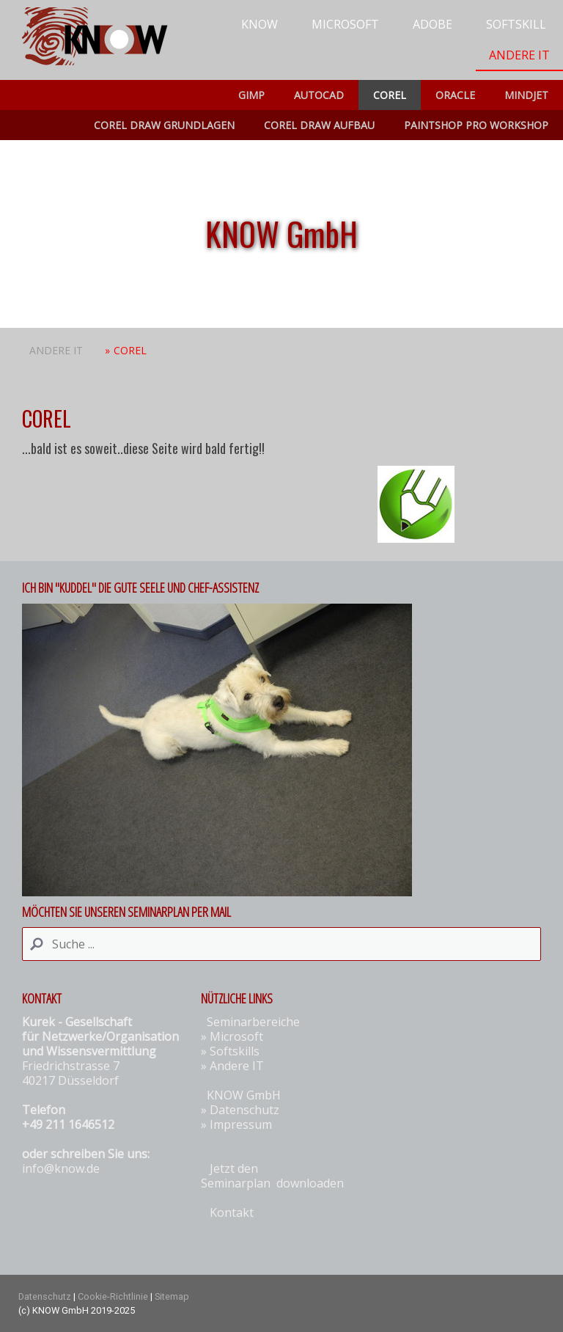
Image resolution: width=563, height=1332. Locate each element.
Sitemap (172, 1296)
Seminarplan (236, 1183)
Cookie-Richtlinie (113, 1296)
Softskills (235, 1051)
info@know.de (61, 1168)
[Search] (281, 944)
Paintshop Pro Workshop (476, 125)
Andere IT (519, 55)
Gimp (251, 95)
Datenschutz (244, 1110)
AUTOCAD (319, 95)
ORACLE (455, 95)
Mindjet (526, 95)
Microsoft (345, 24)
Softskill (516, 24)
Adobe (432, 24)
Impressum (241, 1124)
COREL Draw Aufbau (319, 125)
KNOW (259, 24)
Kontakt (232, 1212)
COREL (389, 95)
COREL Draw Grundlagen (164, 125)
